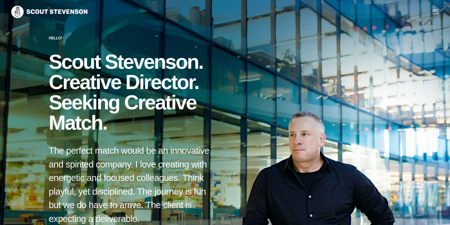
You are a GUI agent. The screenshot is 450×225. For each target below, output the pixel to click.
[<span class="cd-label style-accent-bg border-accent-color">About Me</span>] (438, 108)
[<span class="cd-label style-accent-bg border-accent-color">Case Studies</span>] (438, 117)
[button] (435, 12)
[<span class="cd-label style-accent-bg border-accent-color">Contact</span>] (438, 125)
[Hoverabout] (49, 12)
